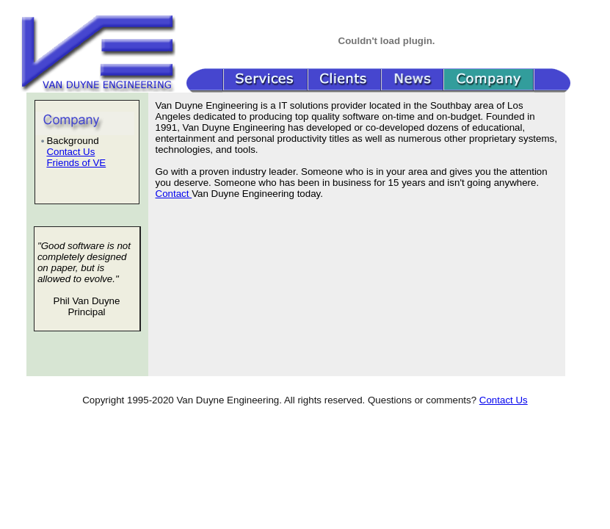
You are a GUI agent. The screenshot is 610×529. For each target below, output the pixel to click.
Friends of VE (76, 162)
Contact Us (70, 151)
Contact (174, 193)
